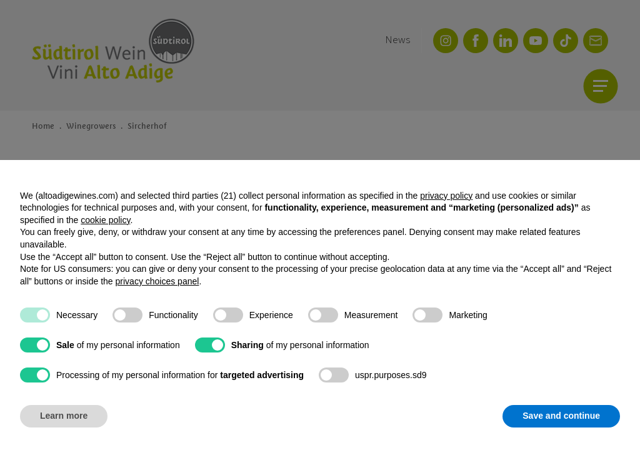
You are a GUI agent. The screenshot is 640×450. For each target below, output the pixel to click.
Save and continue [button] (561, 416)
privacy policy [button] (446, 196)
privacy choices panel (157, 281)
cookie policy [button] (105, 220)
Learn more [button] (64, 416)
